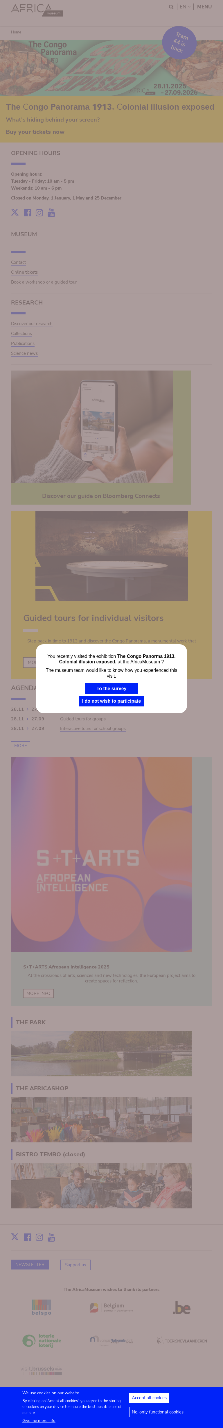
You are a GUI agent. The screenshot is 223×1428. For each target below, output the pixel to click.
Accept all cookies (149, 1401)
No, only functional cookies (158, 1415)
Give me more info (38, 1424)
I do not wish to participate (111, 701)
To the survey (112, 688)
